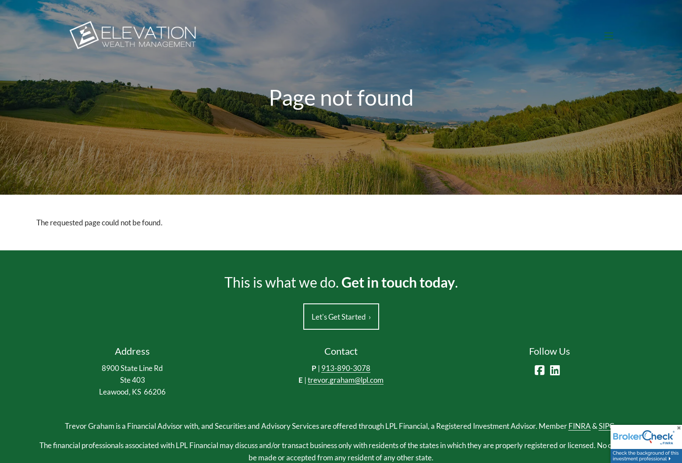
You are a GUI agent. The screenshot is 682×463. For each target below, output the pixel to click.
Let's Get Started (341, 316)
